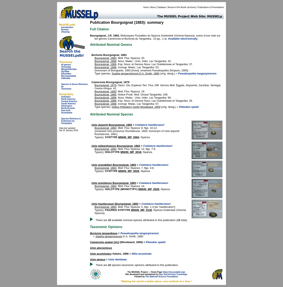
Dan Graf (163, 274)
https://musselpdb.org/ (174, 272)
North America (68, 99)
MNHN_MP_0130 (141, 210)
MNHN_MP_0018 (131, 152)
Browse (65, 29)
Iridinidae (65, 78)
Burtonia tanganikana (103, 233)
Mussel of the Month (177, 7)
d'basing (65, 32)
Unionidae (66, 67)
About (153, 7)
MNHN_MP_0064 (128, 137)
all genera (66, 65)
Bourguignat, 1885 (105, 94)
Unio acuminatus (101, 253)
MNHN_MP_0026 (128, 171)
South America (68, 103)
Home (146, 7)
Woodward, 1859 (136, 106)
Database (161, 7)
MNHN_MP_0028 (148, 189)
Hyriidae (65, 71)
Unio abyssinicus (101, 247)
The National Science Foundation (161, 276)
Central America (69, 101)
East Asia (65, 110)
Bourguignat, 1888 (105, 67)
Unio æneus (97, 259)
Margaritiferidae (69, 69)
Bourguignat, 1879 (105, 85)
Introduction (67, 27)
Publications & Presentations (211, 7)
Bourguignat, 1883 (105, 58)
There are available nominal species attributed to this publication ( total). (142, 220)
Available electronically (183, 38)
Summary (66, 97)
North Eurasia (68, 108)
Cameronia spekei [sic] (104, 242)
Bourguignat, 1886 (105, 61)
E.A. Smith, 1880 (135, 73)
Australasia (66, 113)
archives (191, 7)
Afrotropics (66, 106)
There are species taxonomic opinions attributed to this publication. (137, 265)
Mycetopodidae (68, 76)
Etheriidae (66, 74)
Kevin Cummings (178, 274)
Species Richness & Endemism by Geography (71, 121)
